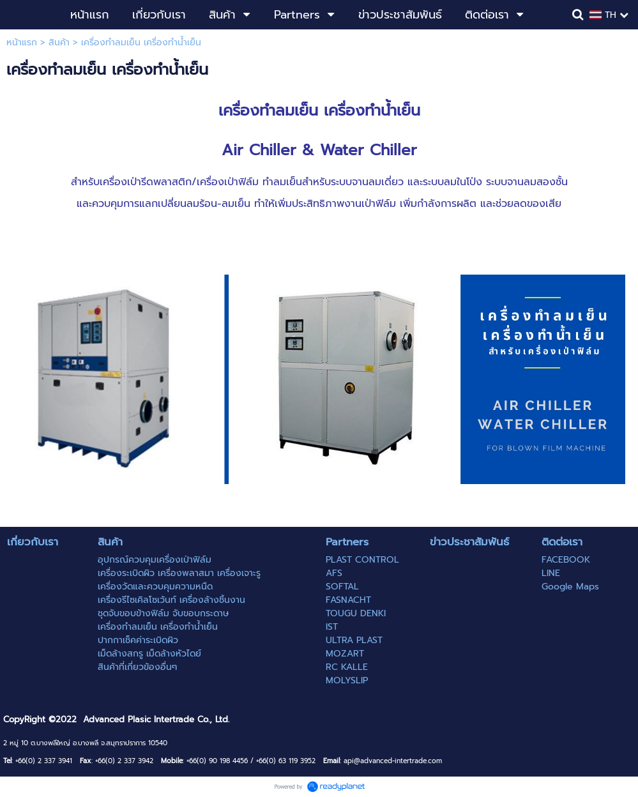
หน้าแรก (21, 42)
